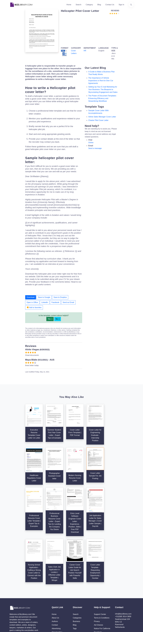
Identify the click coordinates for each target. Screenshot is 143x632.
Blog (99, 5)
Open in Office (32, 302)
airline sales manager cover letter (102, 117)
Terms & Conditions (101, 585)
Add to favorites (34, 307)
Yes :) (50, 319)
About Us (55, 585)
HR (85, 51)
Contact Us (109, 5)
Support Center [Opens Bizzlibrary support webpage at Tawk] (100, 581)
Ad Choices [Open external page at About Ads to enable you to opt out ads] (98, 592)
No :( (58, 319)
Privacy (97, 588)
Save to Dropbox (60, 297)
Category (89, 5)
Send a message (95, 148)
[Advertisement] (89, 30)
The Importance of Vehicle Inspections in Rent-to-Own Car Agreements (100, 80)
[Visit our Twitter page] (12, 607)
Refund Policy (99, 602)
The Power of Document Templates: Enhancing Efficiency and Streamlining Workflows (102, 98)
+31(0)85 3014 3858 (123, 583)
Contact (55, 592)
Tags (75, 595)
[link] (12, 607)
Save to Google (44, 297)
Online (90, 142)
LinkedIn (44, 302)
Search (78, 5)
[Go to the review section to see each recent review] (114, 13)
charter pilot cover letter (98, 120)
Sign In (121, 5)
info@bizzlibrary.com (123, 581)
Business (76, 588)
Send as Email (68, 302)
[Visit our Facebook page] (18, 607)
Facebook (55, 302)
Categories (77, 585)
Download (31, 297)
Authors (55, 588)
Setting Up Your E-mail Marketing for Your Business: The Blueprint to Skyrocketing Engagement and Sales (102, 89)
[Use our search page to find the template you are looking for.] (131, 4)
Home (68, 5)
